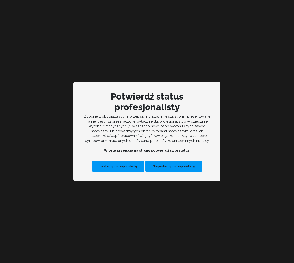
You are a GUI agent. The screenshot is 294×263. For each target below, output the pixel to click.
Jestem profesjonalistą (118, 166)
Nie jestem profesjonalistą (174, 166)
